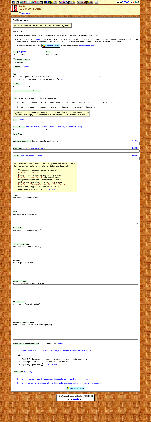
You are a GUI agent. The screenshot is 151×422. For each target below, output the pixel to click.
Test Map (135, 141)
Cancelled (19, 63)
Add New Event (50, 46)
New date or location (22, 60)
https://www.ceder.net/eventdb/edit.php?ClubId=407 (75, 414)
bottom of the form (86, 46)
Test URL (135, 148)
